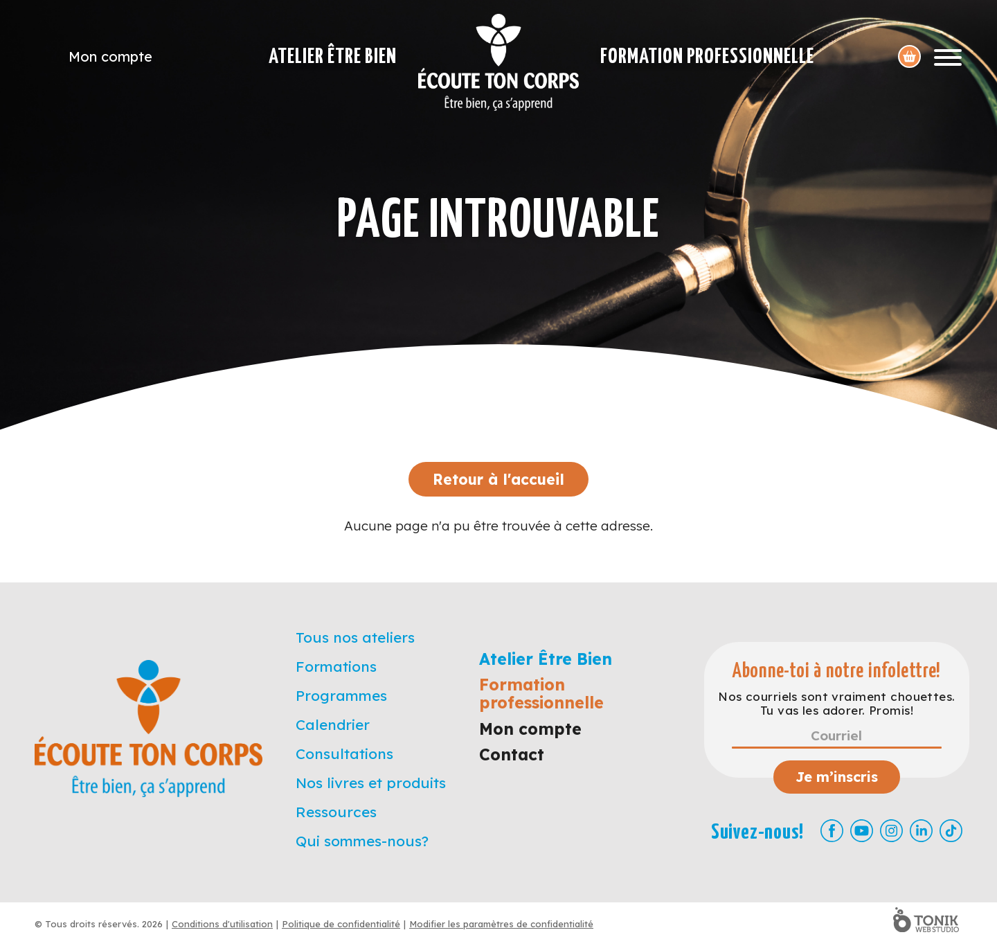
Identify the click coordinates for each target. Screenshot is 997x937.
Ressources (336, 812)
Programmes (341, 695)
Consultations (344, 753)
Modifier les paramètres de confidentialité (501, 923)
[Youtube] (861, 830)
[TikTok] (951, 830)
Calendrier (333, 724)
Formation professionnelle (707, 56)
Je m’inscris (837, 776)
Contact (511, 754)
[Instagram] (891, 830)
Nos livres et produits (371, 783)
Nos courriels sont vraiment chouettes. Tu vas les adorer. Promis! (836, 703)
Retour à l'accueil (498, 479)
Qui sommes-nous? (362, 841)
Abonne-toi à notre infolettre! (837, 671)
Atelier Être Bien (333, 56)
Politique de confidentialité (341, 923)
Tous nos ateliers (355, 637)
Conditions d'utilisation (222, 923)
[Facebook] (831, 830)
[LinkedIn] (921, 830)
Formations (336, 666)
